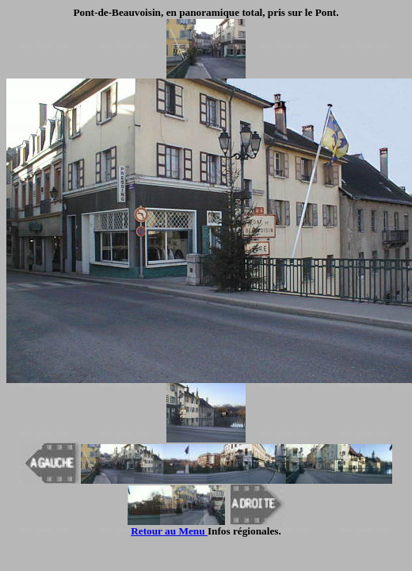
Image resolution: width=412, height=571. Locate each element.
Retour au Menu (169, 531)
